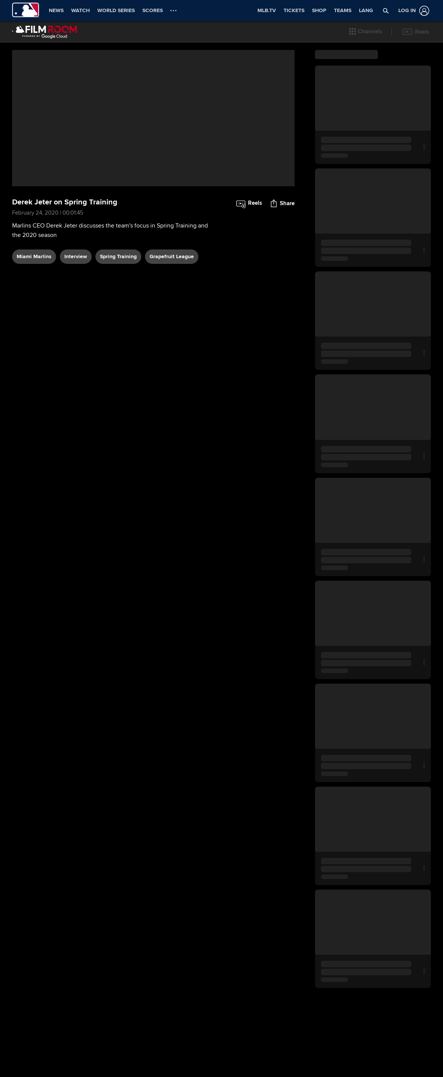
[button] (366, 32)
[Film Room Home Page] (44, 32)
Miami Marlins (34, 279)
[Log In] (412, 10)
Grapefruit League (172, 279)
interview (75, 279)
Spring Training (118, 279)
